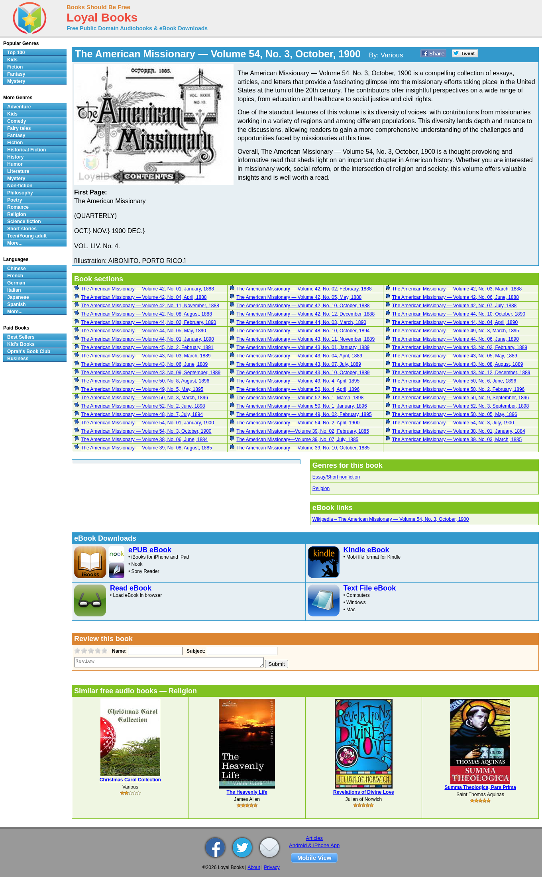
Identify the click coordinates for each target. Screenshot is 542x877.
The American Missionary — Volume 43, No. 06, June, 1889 (144, 364)
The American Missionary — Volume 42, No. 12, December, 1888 (305, 314)
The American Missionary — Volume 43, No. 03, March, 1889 (145, 356)
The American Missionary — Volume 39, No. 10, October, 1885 (302, 448)
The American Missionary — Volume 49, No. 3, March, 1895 (455, 331)
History (15, 157)
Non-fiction (19, 185)
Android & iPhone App (314, 845)
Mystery (16, 81)
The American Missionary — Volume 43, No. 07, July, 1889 (298, 364)
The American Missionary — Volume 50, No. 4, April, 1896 (297, 389)
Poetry (14, 200)
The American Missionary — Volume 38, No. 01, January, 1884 (458, 431)
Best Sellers (21, 337)
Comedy (16, 121)
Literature (18, 171)
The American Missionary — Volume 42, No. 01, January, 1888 (147, 289)
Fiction (15, 67)
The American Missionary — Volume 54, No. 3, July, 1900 (453, 423)
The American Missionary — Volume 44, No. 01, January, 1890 (147, 339)
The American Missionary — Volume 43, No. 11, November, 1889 (305, 339)
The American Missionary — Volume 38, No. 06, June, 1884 (144, 439)
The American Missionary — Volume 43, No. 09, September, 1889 (150, 372)
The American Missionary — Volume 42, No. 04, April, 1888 (144, 297)
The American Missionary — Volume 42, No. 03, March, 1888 (457, 289)
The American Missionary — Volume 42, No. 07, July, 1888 (454, 305)
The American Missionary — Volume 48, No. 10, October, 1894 (302, 331)
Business (17, 358)
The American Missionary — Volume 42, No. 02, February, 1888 (303, 289)
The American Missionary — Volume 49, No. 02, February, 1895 (303, 414)
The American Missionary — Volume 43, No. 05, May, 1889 (454, 356)
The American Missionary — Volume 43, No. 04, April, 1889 (299, 356)
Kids (12, 60)
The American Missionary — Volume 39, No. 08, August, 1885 (146, 448)
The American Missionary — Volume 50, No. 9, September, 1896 (460, 397)
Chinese (16, 268)
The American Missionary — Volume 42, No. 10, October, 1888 (302, 305)
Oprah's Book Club (28, 351)
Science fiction (24, 221)
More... (15, 243)
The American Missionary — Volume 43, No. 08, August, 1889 (457, 364)
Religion (321, 488)
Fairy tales (19, 128)
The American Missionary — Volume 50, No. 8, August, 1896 (145, 381)
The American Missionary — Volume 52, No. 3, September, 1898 (460, 406)
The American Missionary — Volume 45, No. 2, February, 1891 (147, 347)
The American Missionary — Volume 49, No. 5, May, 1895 (142, 389)
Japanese (18, 297)
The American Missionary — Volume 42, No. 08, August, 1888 (146, 314)
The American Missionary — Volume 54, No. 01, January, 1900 (147, 423)
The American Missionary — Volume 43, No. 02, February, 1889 (459, 347)
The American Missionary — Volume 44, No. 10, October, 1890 (458, 314)
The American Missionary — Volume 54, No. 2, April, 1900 (297, 423)
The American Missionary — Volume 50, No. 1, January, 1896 (301, 406)
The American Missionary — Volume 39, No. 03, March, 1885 (457, 439)
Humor (15, 164)
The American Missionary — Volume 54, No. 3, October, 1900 (146, 431)
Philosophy (20, 193)
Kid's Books (21, 344)
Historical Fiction (26, 150)
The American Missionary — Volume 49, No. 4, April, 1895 (297, 381)
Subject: (195, 651)
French (15, 276)
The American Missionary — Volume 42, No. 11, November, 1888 (150, 305)
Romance (18, 207)
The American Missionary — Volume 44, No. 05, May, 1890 (143, 331)
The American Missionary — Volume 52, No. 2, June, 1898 (143, 406)
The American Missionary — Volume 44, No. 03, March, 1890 (301, 322)
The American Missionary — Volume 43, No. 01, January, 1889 (302, 347)
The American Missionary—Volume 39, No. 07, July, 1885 (297, 439)
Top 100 (16, 52)
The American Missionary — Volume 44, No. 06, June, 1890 (455, 339)
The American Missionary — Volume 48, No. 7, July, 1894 (142, 414)
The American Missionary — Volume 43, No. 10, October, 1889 (302, 372)
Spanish (16, 304)
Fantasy (16, 74)
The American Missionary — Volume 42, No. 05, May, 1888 (298, 297)
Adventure (19, 107)
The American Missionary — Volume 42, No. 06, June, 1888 (455, 297)
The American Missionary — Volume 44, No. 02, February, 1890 (148, 322)
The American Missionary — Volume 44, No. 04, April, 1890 (455, 322)
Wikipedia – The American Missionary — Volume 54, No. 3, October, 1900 (390, 519)
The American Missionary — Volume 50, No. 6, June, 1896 (454, 381)
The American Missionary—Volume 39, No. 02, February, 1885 (302, 431)
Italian (14, 290)
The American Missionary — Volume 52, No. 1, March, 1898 (299, 397)
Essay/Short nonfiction (336, 477)
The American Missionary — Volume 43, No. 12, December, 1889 (461, 372)
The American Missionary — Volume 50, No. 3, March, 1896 (144, 397)
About (253, 867)
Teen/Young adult (27, 236)
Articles (314, 838)
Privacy (271, 867)
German (16, 283)
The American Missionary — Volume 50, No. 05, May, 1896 (454, 414)
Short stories (22, 229)
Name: (118, 651)
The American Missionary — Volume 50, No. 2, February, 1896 (458, 389)
